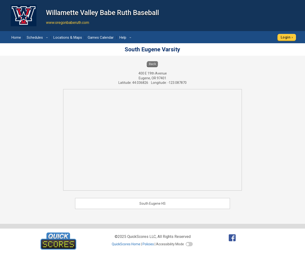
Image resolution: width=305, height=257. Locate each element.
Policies (148, 244)
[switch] (189, 244)
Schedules (38, 37)
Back (152, 64)
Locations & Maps (67, 37)
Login (285, 37)
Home (16, 37)
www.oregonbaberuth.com (67, 22)
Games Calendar (101, 37)
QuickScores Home (126, 244)
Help (126, 37)
